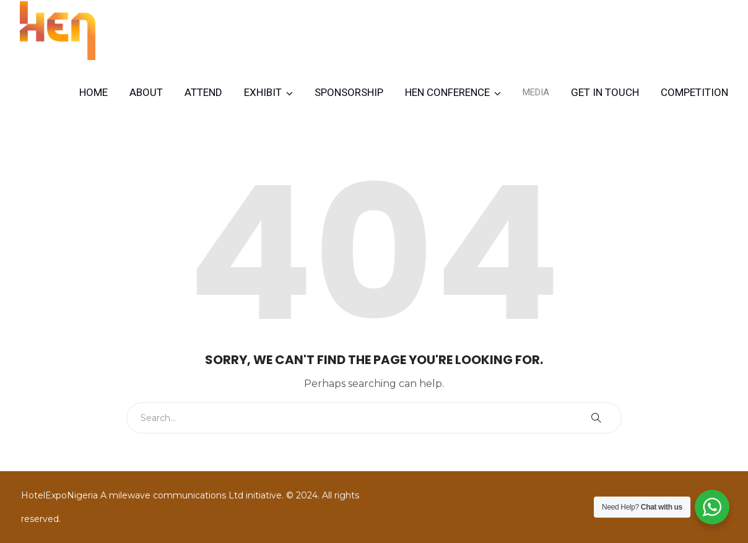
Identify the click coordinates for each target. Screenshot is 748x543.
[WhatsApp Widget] (712, 507)
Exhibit (263, 92)
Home (93, 92)
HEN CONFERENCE (447, 92)
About (146, 92)
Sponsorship (349, 92)
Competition (694, 92)
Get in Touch (605, 92)
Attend (203, 92)
